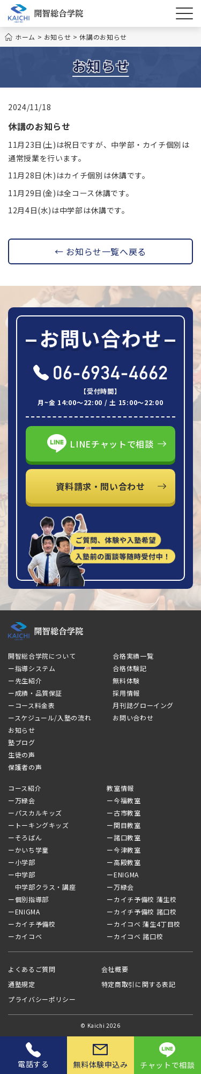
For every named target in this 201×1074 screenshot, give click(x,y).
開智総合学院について (42, 655)
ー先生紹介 (25, 680)
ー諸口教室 (123, 837)
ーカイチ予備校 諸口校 (141, 911)
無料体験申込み (100, 1057)
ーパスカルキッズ (35, 812)
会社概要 (115, 969)
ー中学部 (21, 874)
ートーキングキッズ (38, 825)
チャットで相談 (167, 1056)
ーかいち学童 (28, 849)
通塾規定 (21, 984)
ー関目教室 (123, 825)
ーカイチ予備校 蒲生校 (141, 899)
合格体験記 (129, 668)
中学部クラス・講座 (42, 886)
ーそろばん (25, 837)
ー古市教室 (123, 812)
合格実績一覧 (133, 655)
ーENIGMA (24, 911)
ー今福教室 (123, 800)
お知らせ (21, 729)
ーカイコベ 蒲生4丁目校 (144, 923)
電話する (33, 1055)
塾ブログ (21, 742)
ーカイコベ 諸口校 (135, 936)
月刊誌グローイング (143, 705)
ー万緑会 (37, 800)
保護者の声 (25, 767)
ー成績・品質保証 (35, 692)
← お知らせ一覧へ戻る (100, 251)
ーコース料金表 (31, 705)
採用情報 (126, 692)
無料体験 (126, 680)
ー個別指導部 (28, 899)
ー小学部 (21, 862)
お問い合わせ (133, 717)
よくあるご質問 (31, 969)
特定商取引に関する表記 (138, 984)
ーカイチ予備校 (31, 923)
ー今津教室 (123, 849)
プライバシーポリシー (42, 999)
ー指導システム (31, 668)
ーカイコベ (40, 936)
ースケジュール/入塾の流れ (49, 717)
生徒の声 (21, 754)
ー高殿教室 (123, 862)
